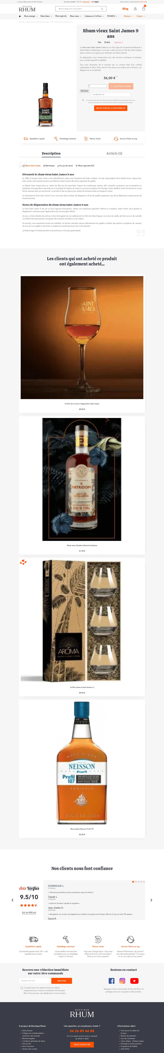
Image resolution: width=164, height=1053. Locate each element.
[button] (103, 9)
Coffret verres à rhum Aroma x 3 (82, 688)
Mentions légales (28, 1041)
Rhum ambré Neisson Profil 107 (82, 831)
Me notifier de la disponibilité (110, 108)
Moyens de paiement (128, 1038)
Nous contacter (82, 1047)
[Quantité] (97, 86)
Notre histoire (27, 1033)
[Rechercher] (81, 9)
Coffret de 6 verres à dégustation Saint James (82, 404)
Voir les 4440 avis (29, 915)
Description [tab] (51, 153)
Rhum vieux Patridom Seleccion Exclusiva (82, 546)
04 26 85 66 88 (142, 2)
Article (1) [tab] (114, 153)
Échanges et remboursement (131, 1046)
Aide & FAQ (125, 1051)
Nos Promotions (28, 1048)
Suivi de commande (128, 1041)
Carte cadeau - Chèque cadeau (132, 1043)
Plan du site (26, 1046)
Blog (125, 9)
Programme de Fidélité (129, 1048)
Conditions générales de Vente (33, 1043)
